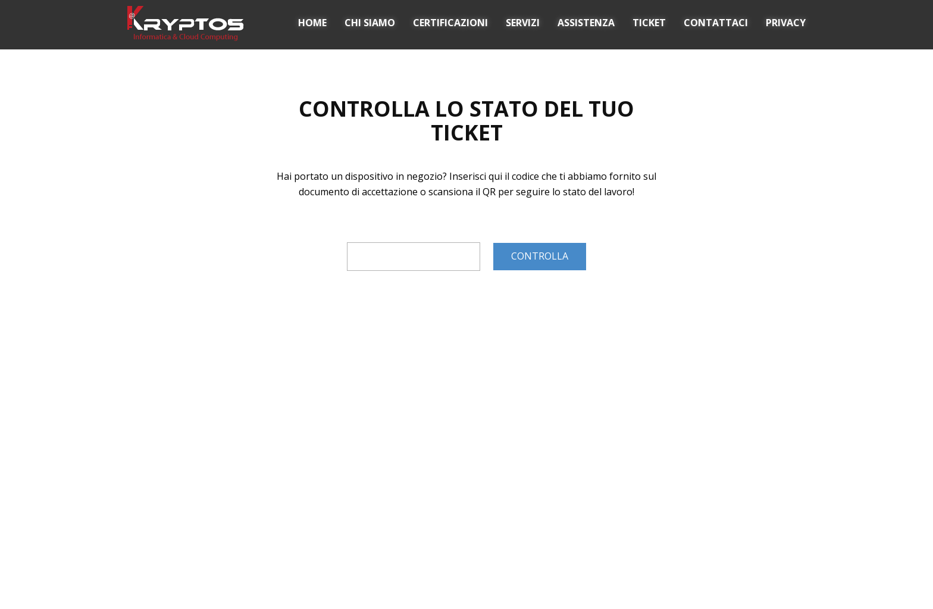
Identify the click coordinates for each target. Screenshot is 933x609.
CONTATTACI (716, 22)
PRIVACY (786, 22)
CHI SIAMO (370, 22)
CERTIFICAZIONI (450, 22)
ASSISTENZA (586, 22)
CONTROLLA (539, 256)
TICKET (649, 22)
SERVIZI (523, 22)
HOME (312, 22)
